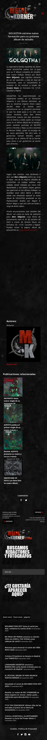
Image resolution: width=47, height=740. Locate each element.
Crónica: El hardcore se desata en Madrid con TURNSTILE (22, 657)
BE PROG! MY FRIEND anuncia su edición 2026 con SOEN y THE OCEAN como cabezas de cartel (22, 639)
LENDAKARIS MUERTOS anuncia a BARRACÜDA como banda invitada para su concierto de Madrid (23, 666)
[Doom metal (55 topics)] (18, 617)
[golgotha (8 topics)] (27, 617)
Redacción (12, 364)
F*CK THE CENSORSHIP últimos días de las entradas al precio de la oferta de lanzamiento (23, 707)
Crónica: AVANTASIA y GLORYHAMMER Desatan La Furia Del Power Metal (21, 717)
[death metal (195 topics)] (7, 617)
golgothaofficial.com (28, 230)
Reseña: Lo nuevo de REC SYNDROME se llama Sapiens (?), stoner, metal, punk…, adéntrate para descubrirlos (22, 694)
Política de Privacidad (27, 729)
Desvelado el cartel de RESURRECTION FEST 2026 (23, 685)
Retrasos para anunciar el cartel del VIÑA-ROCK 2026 (23, 648)
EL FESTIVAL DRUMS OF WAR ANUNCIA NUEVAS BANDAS (21, 676)
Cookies (13, 729)
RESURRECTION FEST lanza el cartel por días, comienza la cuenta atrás (21, 627)
